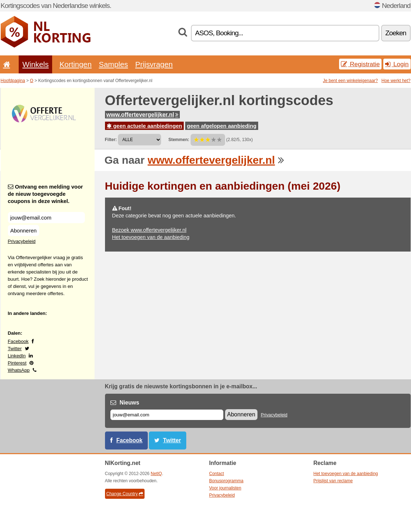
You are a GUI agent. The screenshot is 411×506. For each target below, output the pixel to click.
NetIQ (156, 473)
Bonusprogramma (226, 480)
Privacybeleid (22, 241)
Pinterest (17, 363)
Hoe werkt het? (396, 80)
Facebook (18, 341)
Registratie (360, 64)
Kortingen (75, 64)
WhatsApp (19, 370)
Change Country (124, 493)
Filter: (111, 139)
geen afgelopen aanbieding (221, 126)
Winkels (35, 64)
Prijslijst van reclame (333, 480)
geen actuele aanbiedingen (144, 126)
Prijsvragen (154, 64)
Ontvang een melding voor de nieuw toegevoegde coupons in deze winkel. (45, 194)
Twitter (15, 348)
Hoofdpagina (13, 80)
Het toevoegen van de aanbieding (150, 237)
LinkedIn (17, 355)
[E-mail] (166, 415)
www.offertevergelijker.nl (142, 115)
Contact (216, 473)
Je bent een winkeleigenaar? (350, 80)
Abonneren (23, 230)
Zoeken (395, 33)
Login (396, 64)
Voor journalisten (225, 488)
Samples (113, 64)
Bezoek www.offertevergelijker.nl (149, 230)
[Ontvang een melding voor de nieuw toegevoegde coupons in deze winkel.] (46, 217)
